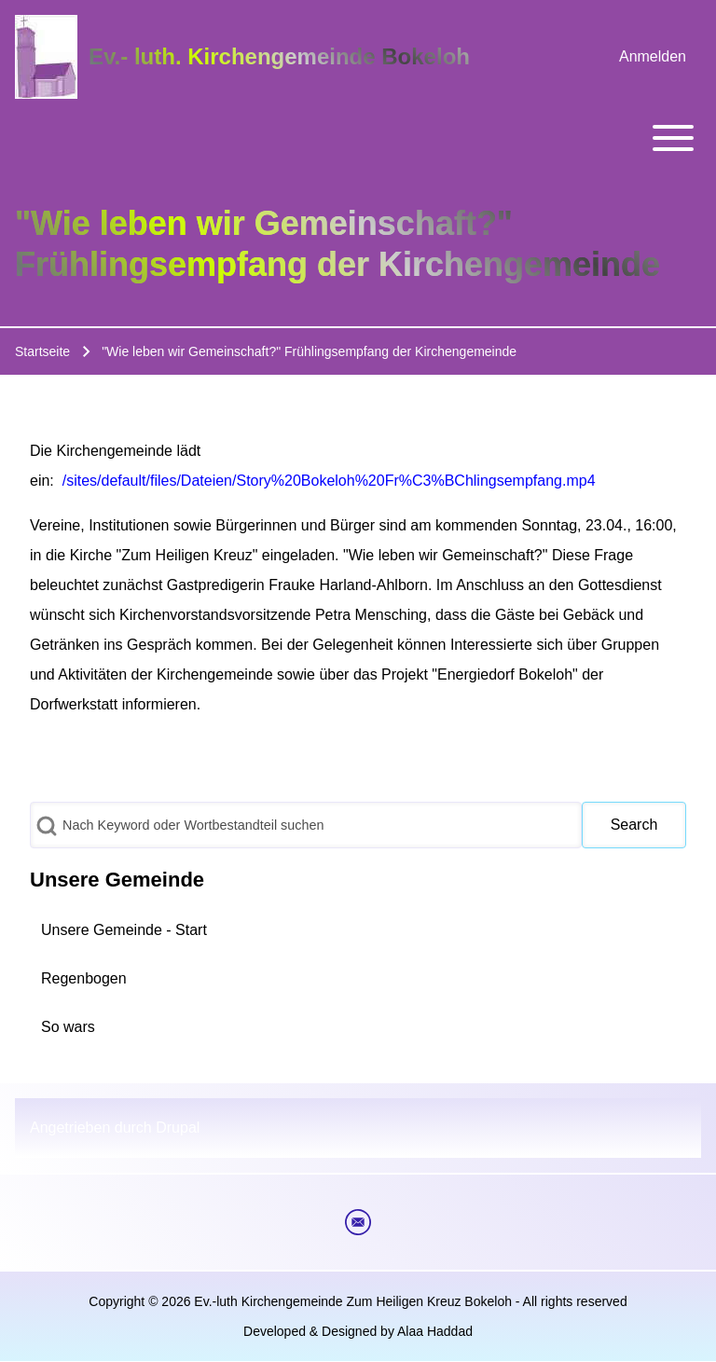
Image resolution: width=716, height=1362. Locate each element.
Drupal (178, 1127)
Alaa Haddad (435, 1331)
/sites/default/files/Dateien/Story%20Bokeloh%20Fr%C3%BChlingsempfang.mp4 (329, 480)
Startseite (42, 351)
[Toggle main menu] (358, 138)
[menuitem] (652, 56)
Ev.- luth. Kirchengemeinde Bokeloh (279, 56)
